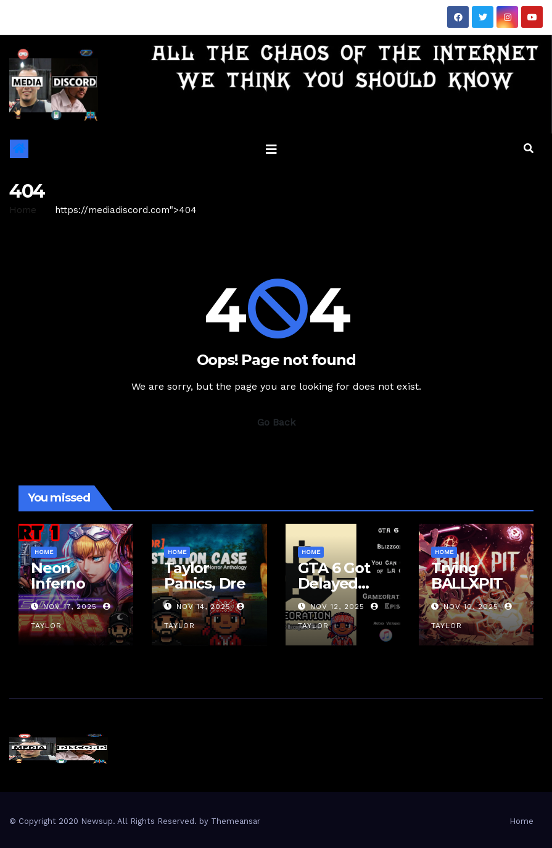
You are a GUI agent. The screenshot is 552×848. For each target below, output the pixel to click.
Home (22, 210)
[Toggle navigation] (271, 149)
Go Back (276, 422)
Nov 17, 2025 (70, 606)
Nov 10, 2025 (470, 606)
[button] (528, 148)
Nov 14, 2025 (203, 606)
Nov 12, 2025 (337, 606)
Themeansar (235, 821)
